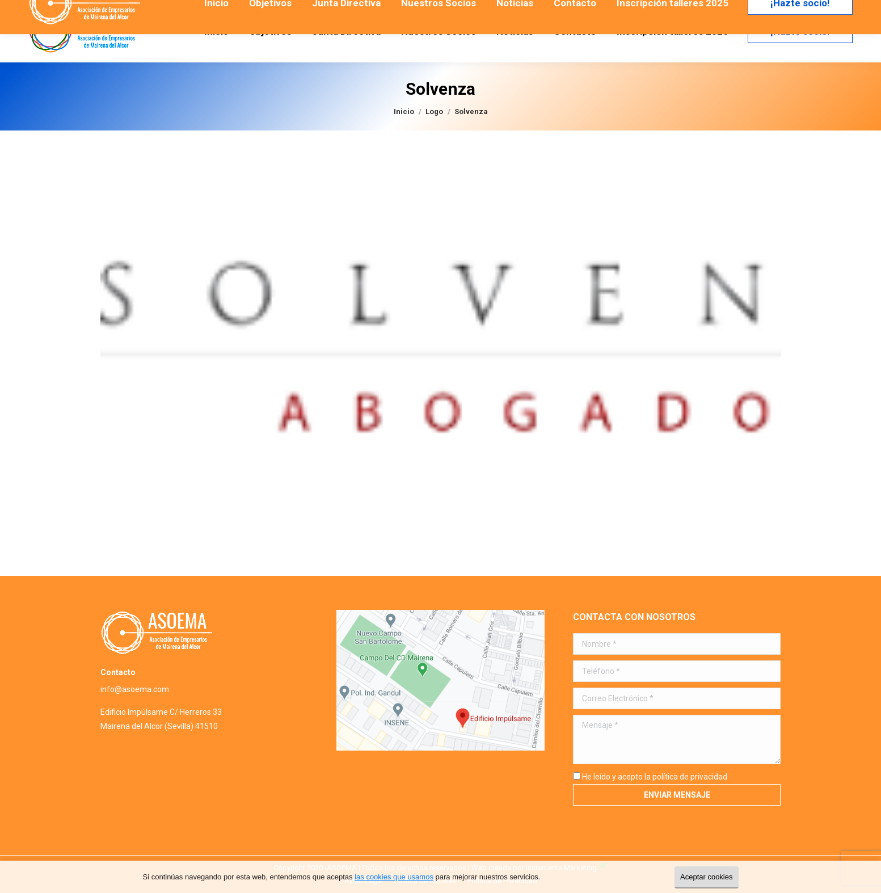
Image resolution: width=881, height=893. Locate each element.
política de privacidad (689, 776)
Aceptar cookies (706, 877)
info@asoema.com (134, 689)
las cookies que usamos (394, 877)
